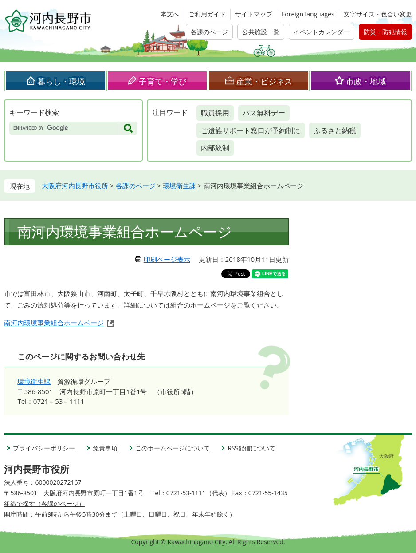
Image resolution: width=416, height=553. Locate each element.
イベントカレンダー (321, 32)
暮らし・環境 (61, 81)
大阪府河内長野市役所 (75, 185)
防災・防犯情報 (385, 32)
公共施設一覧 (260, 32)
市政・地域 (366, 81)
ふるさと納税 (335, 130)
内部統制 (215, 148)
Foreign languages (308, 14)
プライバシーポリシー (44, 448)
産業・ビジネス (264, 81)
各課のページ (209, 32)
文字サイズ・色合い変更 (378, 14)
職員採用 (215, 113)
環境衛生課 (179, 185)
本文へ (170, 14)
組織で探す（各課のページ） (44, 503)
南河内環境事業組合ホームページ (54, 322)
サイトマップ (253, 14)
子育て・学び (163, 81)
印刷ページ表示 (167, 259)
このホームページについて (172, 448)
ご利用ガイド (207, 14)
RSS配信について (251, 448)
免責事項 (105, 448)
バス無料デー (264, 113)
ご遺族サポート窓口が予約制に (250, 130)
